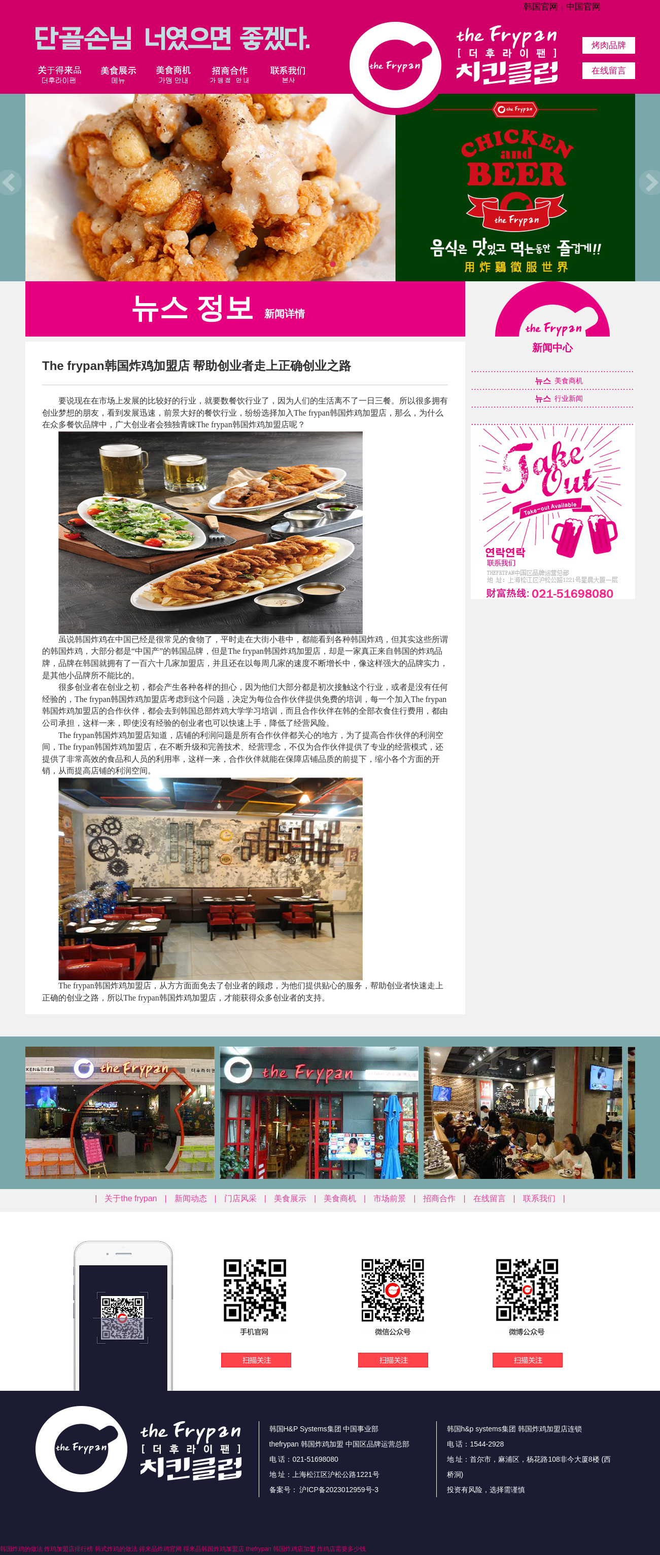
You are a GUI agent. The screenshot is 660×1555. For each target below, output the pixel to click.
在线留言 (609, 71)
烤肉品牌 (609, 45)
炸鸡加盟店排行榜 (68, 1548)
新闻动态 (191, 1198)
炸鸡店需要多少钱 (341, 1548)
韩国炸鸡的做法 (21, 1548)
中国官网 (583, 7)
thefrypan (258, 1548)
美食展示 (290, 1198)
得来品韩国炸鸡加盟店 (213, 1548)
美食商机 (340, 1198)
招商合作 (439, 1198)
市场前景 (389, 1198)
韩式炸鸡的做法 (116, 1548)
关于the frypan (131, 1198)
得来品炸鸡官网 (160, 1548)
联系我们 (539, 1198)
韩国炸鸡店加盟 (294, 1548)
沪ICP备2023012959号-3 (338, 1490)
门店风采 (240, 1198)
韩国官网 (541, 7)
